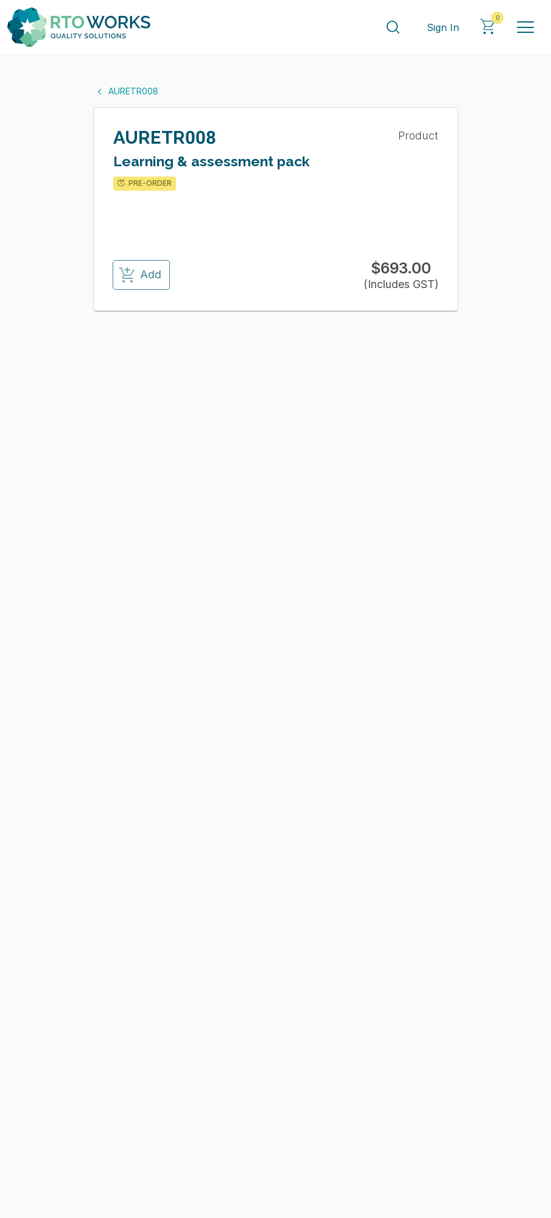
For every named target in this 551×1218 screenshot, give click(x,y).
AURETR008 (125, 91)
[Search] (392, 27)
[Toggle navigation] (525, 27)
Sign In (443, 27)
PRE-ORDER (143, 183)
